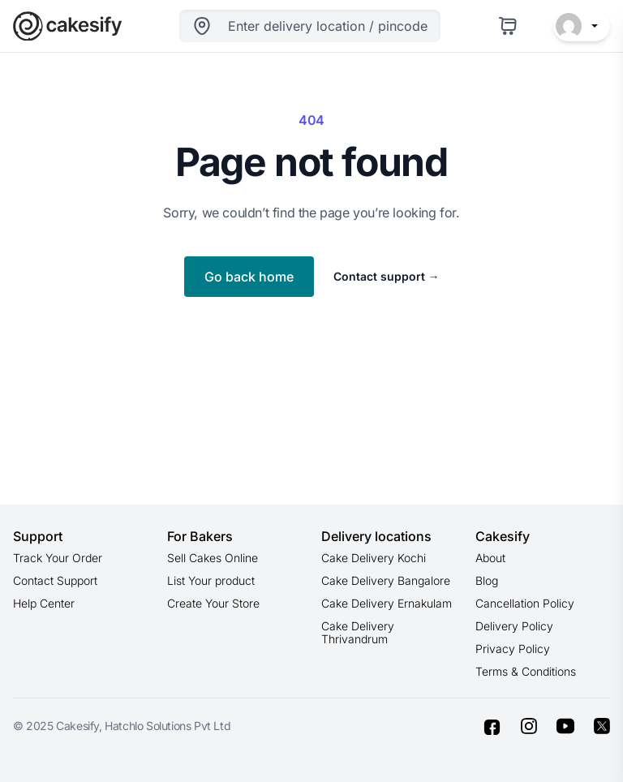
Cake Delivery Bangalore (385, 580)
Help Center (44, 603)
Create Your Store (213, 603)
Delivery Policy (514, 626)
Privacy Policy (512, 648)
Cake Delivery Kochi (373, 558)
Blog (486, 580)
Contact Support (55, 580)
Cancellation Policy (524, 603)
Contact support (386, 276)
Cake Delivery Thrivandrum (357, 632)
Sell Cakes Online (212, 558)
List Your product (211, 580)
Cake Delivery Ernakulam (386, 603)
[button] (581, 26)
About (490, 558)
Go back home (249, 277)
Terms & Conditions (525, 671)
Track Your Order (57, 558)
